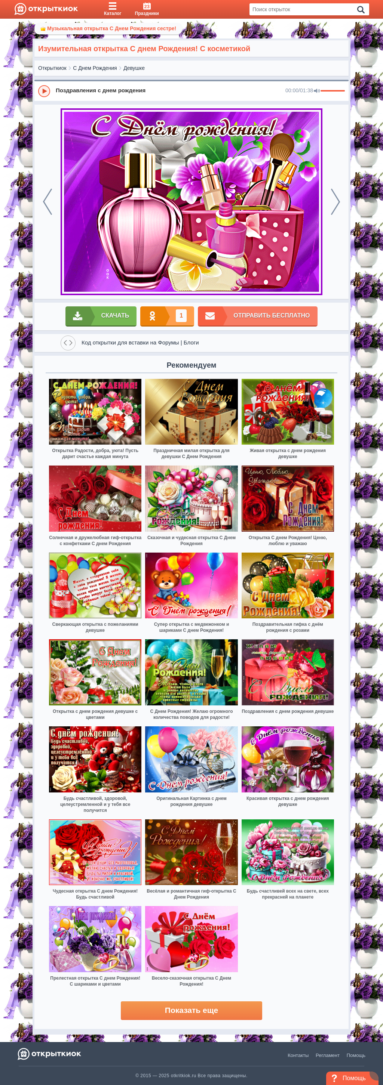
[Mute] (317, 91)
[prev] (47, 201)
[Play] (44, 91)
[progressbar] (333, 91)
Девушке (134, 68)
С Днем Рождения (95, 68)
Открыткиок (52, 68)
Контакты (298, 1055)
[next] (335, 201)
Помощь (356, 1055)
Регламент (328, 1055)
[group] (191, 91)
